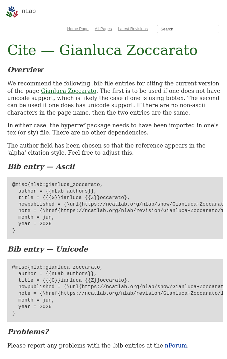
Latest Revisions (133, 28)
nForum (176, 345)
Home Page (78, 28)
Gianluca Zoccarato (68, 91)
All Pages (103, 28)
